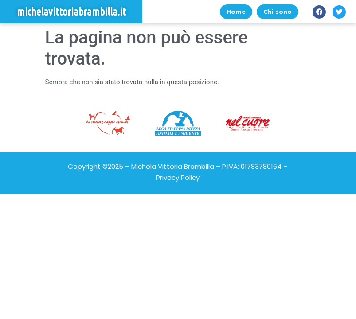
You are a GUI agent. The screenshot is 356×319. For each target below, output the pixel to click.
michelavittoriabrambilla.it (71, 12)
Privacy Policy (178, 177)
